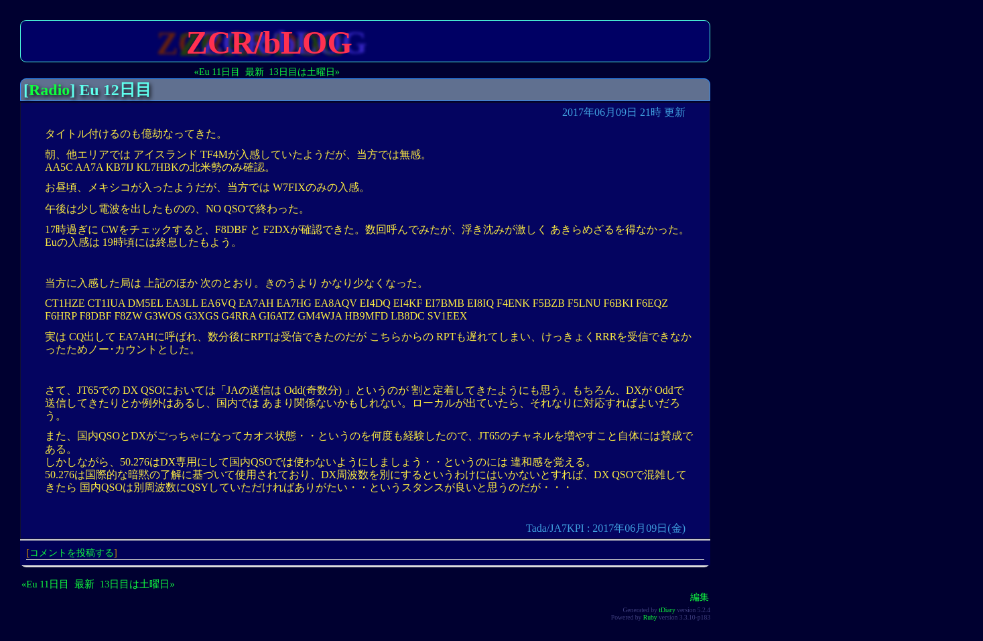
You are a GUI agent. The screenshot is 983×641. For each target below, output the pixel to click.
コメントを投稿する (71, 552)
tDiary (667, 610)
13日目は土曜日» (304, 71)
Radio (49, 89)
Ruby (650, 617)
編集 (699, 596)
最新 (254, 71)
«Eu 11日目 (217, 71)
